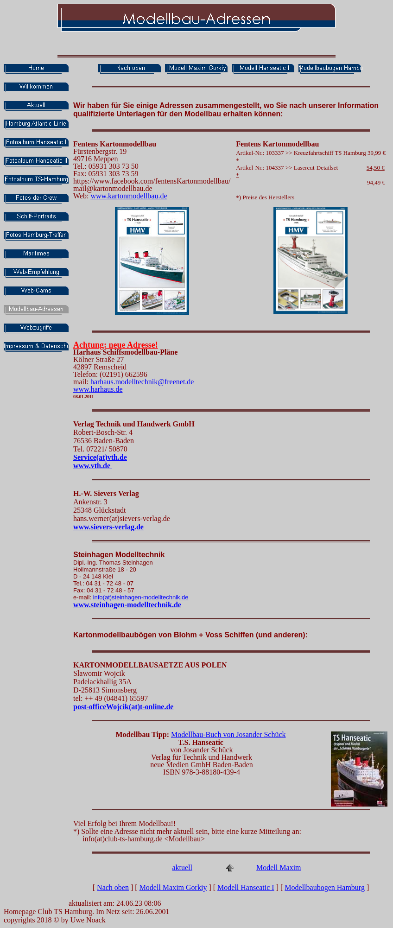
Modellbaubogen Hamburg (325, 887)
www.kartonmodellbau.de (128, 196)
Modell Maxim (278, 867)
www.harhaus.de (97, 389)
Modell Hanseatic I (245, 887)
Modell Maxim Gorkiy (173, 887)
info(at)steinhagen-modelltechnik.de (141, 597)
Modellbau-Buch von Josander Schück (228, 734)
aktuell (182, 867)
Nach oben (113, 887)
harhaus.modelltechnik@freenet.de (142, 382)
